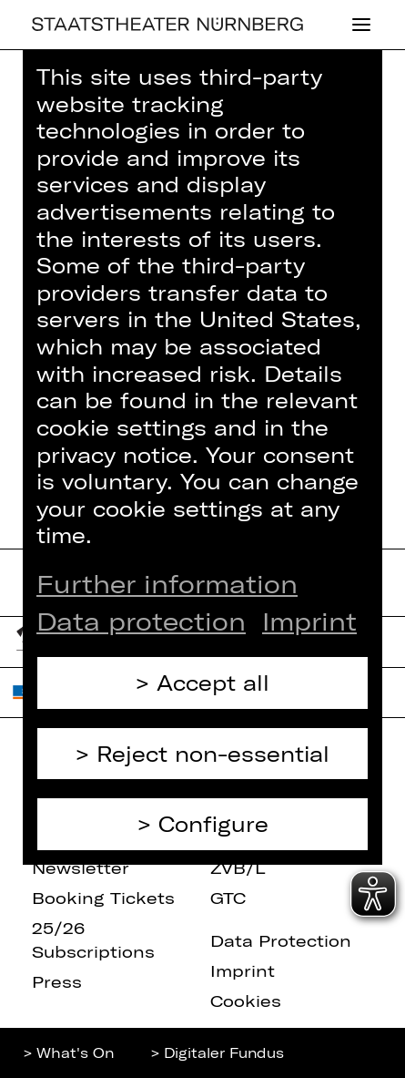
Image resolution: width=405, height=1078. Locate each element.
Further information (167, 583)
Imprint (309, 620)
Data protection (141, 620)
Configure (213, 824)
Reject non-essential (212, 753)
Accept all (213, 682)
